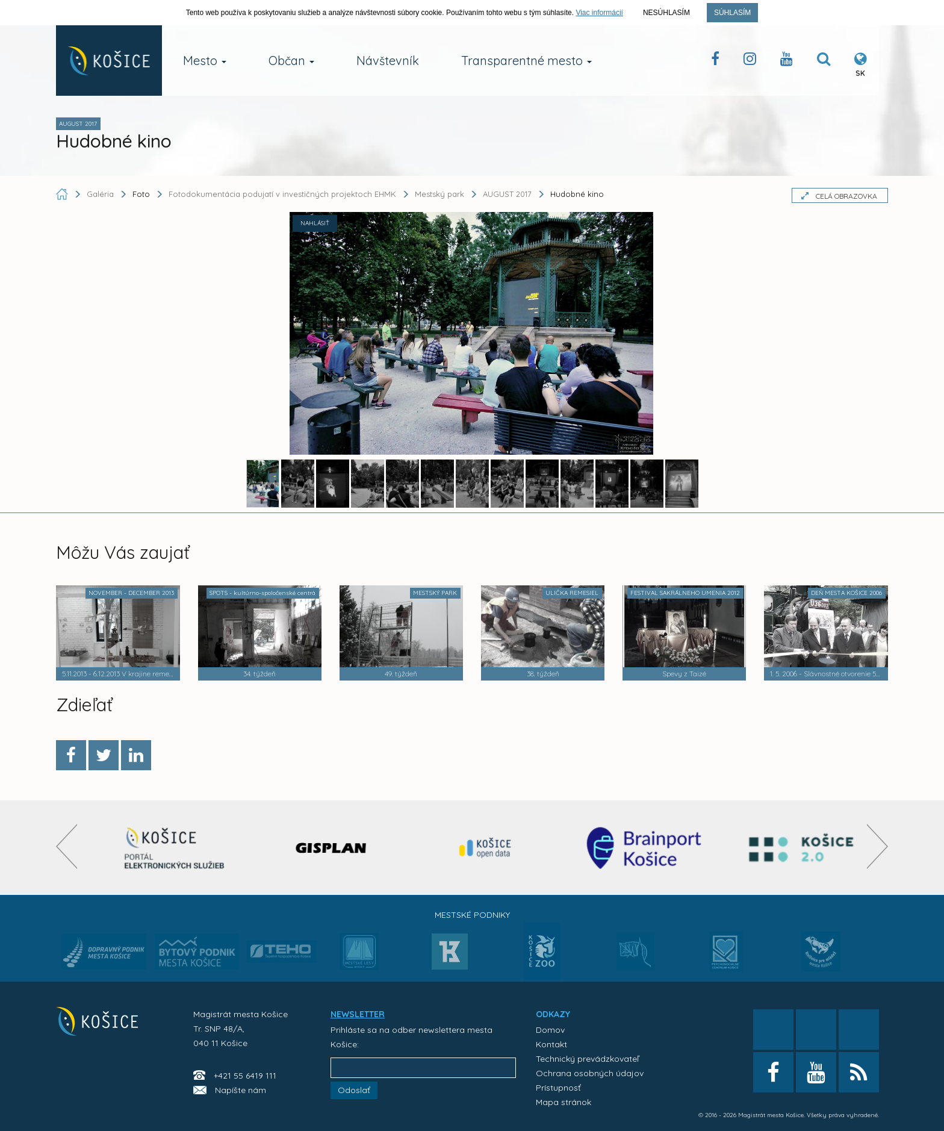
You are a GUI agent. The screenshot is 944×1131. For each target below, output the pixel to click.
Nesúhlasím (666, 12)
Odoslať (354, 1090)
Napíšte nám (240, 1090)
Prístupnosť (558, 1087)
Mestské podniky (472, 914)
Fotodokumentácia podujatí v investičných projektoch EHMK (282, 194)
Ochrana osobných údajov (590, 1073)
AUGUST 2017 (507, 194)
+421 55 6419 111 (245, 1075)
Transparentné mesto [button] (526, 60)
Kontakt (551, 1044)
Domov (550, 1029)
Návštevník (387, 60)
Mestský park (439, 194)
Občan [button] (291, 60)
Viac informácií (599, 12)
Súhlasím (732, 12)
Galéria (101, 194)
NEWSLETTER (358, 1014)
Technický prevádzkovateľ (587, 1058)
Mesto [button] (204, 60)
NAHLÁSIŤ (314, 223)
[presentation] (66, 846)
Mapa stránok (563, 1102)
